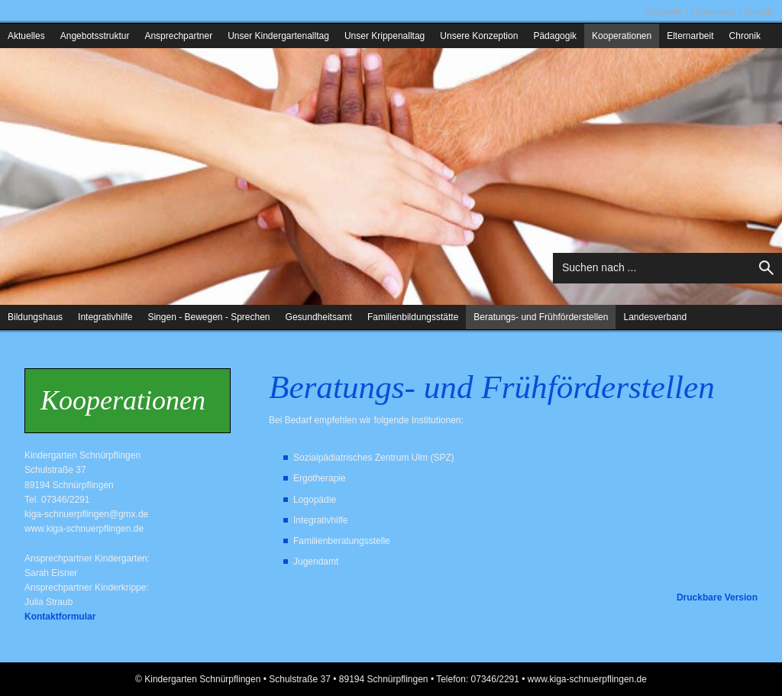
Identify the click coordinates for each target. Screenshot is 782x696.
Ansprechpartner (178, 36)
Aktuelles (26, 36)
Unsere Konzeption (479, 36)
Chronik (745, 36)
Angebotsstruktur (95, 36)
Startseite (664, 11)
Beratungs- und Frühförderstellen (540, 317)
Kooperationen (621, 36)
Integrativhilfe (105, 317)
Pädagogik (555, 36)
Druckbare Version (717, 597)
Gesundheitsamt (319, 317)
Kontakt (758, 11)
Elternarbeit (690, 36)
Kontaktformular (59, 616)
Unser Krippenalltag (384, 36)
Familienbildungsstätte (412, 317)
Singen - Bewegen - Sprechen (208, 317)
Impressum (712, 11)
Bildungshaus (35, 317)
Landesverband (655, 317)
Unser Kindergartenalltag (278, 36)
